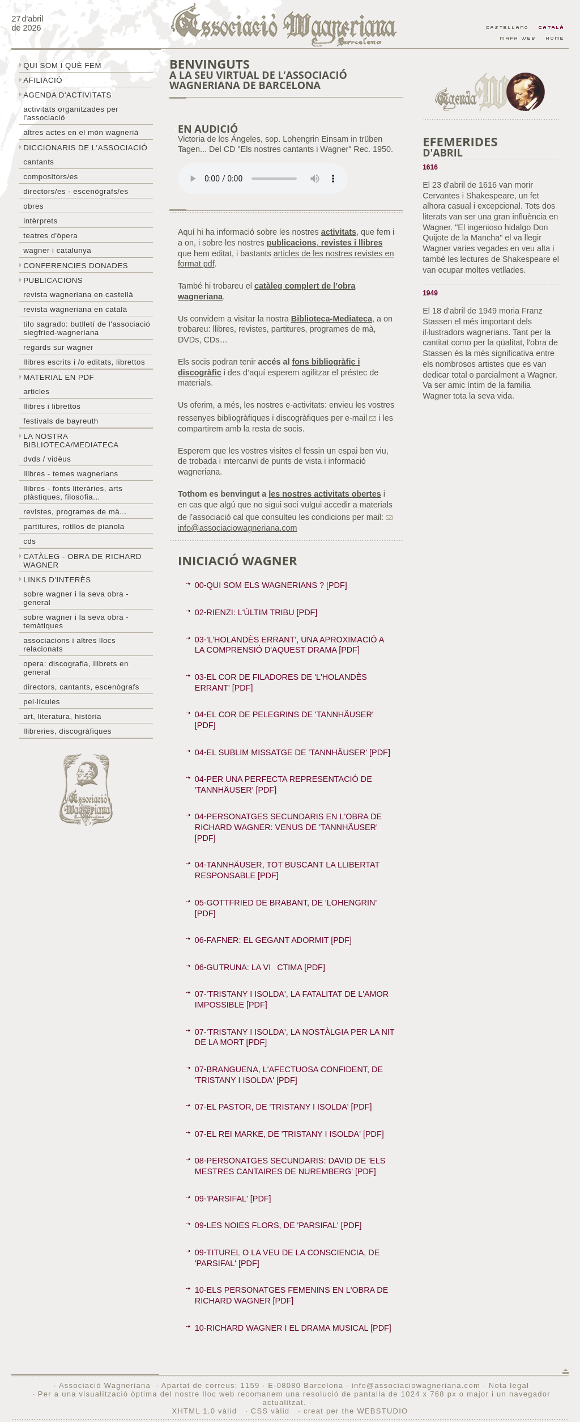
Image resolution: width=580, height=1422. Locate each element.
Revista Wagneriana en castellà (78, 294)
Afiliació (42, 80)
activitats (338, 231)
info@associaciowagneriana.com (416, 1385)
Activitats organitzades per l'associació (70, 113)
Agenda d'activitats (67, 95)
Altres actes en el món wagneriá (80, 132)
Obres (33, 206)
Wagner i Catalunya (57, 250)
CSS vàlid (271, 1411)
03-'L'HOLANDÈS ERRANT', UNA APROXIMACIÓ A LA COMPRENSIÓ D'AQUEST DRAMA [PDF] (290, 645)
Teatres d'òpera (50, 235)
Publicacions (53, 280)
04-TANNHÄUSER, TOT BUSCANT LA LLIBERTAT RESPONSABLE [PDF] (287, 870)
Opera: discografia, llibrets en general (76, 667)
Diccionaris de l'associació (85, 147)
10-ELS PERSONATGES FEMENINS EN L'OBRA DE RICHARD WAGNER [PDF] (292, 1295)
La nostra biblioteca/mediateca (70, 440)
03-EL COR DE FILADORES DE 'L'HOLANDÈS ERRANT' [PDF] (281, 682)
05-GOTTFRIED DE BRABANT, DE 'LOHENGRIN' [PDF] (286, 908)
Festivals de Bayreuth (61, 421)
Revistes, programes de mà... (75, 511)
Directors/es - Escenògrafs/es (75, 191)
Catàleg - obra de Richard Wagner (82, 560)
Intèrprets (40, 221)
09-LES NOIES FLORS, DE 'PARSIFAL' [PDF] (278, 1225)
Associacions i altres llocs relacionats (69, 644)
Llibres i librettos (51, 406)
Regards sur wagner (58, 347)
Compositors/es (50, 176)
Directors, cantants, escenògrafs (81, 687)
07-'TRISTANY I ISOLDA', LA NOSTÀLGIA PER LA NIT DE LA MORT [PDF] (295, 1037)
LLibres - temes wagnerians (70, 473)
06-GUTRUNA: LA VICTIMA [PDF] (260, 967)
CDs (29, 541)
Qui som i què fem (62, 65)
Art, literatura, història (62, 716)
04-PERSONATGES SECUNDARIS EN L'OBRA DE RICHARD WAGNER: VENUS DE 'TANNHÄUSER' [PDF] (288, 827)
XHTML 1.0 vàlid (206, 1411)
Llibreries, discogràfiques (67, 731)
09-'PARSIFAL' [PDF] (233, 1198)
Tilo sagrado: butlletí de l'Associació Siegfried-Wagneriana (86, 328)
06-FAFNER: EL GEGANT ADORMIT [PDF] (273, 940)
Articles (36, 391)
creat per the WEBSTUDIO (356, 1411)
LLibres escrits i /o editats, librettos (84, 362)
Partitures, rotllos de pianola (73, 526)
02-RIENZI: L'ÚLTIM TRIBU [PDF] (256, 612)
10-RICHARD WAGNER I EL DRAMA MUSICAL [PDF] (293, 1327)
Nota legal (509, 1385)
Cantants (38, 162)
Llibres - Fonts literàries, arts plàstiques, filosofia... (72, 492)
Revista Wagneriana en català (75, 309)
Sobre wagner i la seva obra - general (76, 598)
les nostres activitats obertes (324, 493)
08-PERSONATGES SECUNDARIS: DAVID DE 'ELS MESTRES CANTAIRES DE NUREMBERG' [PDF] (290, 1166)
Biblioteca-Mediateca (331, 318)
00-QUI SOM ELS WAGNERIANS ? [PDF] (271, 585)
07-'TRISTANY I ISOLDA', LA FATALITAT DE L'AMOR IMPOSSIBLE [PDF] (292, 999)
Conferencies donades (75, 265)
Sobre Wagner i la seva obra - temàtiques (76, 621)
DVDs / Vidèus (47, 459)
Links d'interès (57, 579)
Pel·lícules (41, 701)
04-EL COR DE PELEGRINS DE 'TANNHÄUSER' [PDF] (284, 720)
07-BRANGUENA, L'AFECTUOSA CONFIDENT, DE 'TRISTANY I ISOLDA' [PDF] (289, 1075)
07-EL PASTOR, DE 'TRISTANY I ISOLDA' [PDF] (283, 1106)
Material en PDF (58, 377)
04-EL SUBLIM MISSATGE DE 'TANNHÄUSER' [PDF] (292, 752)
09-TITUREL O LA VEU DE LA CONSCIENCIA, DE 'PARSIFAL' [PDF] (287, 1258)
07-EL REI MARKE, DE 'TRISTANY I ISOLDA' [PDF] (289, 1134)
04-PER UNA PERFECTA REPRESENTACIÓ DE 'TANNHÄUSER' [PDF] (283, 784)
